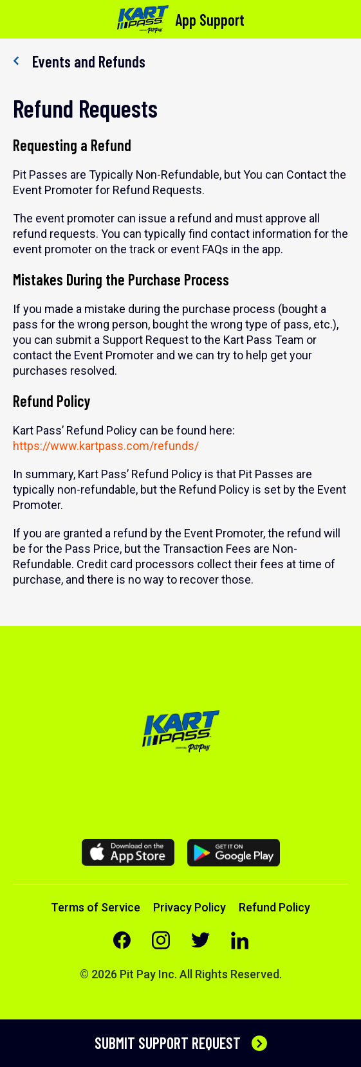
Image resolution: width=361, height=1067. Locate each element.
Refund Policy (274, 907)
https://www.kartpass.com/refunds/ (106, 446)
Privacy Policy (189, 907)
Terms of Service (95, 907)
